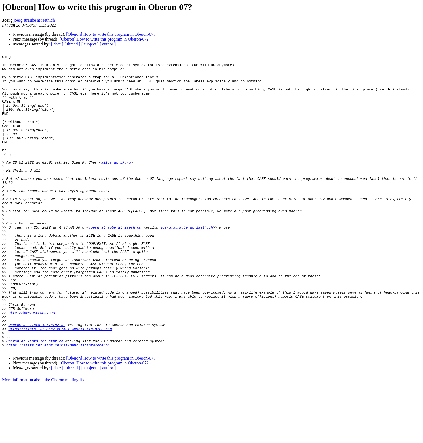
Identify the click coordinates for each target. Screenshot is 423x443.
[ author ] (108, 44)
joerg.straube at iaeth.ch (34, 20)
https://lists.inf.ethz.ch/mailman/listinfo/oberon (60, 384)
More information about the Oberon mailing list (43, 438)
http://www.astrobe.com (31, 364)
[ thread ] (72, 44)
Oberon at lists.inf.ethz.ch (36, 379)
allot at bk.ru (116, 184)
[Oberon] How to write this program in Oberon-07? (110, 34)
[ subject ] (90, 44)
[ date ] (57, 44)
